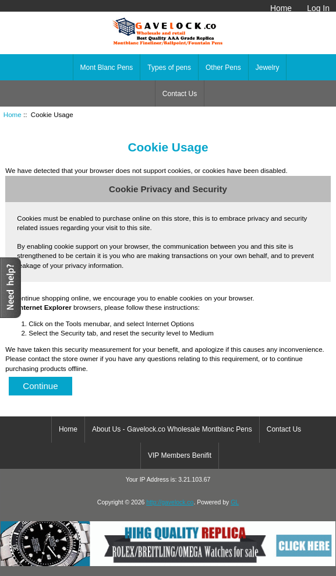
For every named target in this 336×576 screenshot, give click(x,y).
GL (235, 502)
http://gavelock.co (169, 502)
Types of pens (169, 67)
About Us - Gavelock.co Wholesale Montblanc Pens (172, 429)
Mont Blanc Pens (106, 67)
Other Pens (223, 67)
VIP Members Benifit (179, 455)
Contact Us (179, 94)
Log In (318, 8)
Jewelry (268, 67)
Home (281, 8)
